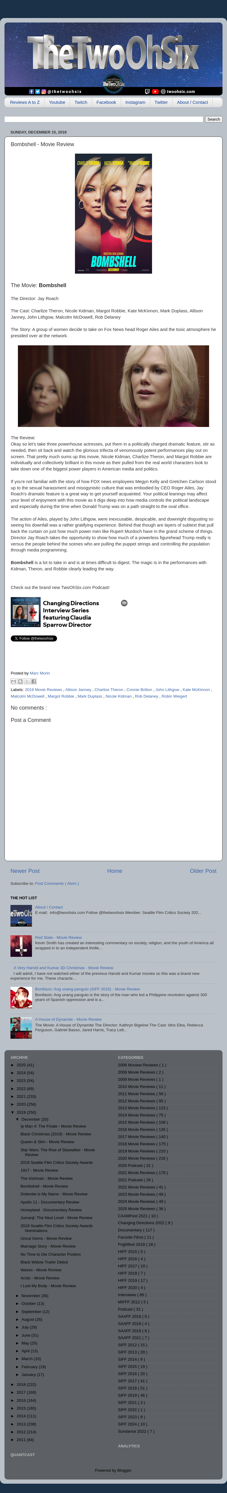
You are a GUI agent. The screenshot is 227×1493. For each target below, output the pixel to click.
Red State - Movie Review (58, 937)
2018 (22, 1384)
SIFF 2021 (128, 1402)
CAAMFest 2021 (133, 1216)
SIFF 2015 (128, 1366)
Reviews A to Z (25, 102)
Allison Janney (78, 689)
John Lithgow (168, 689)
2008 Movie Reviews (137, 1072)
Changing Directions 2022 (141, 1223)
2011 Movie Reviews (137, 1094)
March (28, 1358)
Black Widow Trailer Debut (44, 1262)
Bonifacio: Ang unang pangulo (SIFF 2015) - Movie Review (87, 989)
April (26, 1351)
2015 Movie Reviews (137, 1122)
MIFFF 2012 (129, 1302)
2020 (22, 1104)
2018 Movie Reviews (137, 1144)
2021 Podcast (131, 1180)
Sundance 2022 (132, 1431)
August (28, 1319)
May (26, 1343)
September (32, 1311)
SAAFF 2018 (130, 1323)
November (31, 1295)
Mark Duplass (90, 696)
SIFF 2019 (128, 1395)
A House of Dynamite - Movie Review (68, 1019)
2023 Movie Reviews (137, 1194)
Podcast (126, 1309)
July (26, 1327)
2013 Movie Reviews (137, 1108)
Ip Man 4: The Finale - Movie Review (53, 1126)
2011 (22, 1439)
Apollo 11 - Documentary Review (50, 1202)
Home (114, 871)
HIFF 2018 (128, 1273)
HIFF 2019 (128, 1280)
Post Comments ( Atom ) (57, 883)
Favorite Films (131, 1237)
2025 (22, 1065)
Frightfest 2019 (132, 1244)
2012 (22, 1432)
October (29, 1303)
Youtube (57, 102)
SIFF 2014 (128, 1359)
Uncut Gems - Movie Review (46, 1238)
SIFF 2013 (128, 1352)
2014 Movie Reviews (137, 1115)
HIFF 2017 (128, 1266)
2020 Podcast (131, 1165)
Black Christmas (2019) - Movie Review (56, 1134)
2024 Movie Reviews (137, 1201)
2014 (22, 1416)
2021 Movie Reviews (137, 1172)
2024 (22, 1073)
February (30, 1367)
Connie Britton (140, 689)
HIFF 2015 (128, 1251)
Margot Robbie (61, 696)
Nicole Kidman (119, 696)
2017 (22, 1392)
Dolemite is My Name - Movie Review (54, 1194)
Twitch (80, 102)
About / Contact (192, 102)
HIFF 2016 (128, 1259)
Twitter (161, 102)
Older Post (203, 871)
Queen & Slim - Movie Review (47, 1142)
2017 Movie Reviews (137, 1136)
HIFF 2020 (128, 1287)
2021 (22, 1096)
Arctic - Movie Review (40, 1278)
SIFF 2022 (128, 1409)
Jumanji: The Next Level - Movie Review (57, 1217)
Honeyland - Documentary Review (51, 1210)
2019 (22, 1112)
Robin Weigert (174, 696)
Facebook (106, 102)
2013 (22, 1424)
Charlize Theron (110, 689)
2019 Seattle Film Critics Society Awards (57, 1162)
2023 (22, 1080)
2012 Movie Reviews (137, 1101)
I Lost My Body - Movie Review (48, 1286)
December (31, 1119)
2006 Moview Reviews (138, 1065)
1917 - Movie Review (39, 1170)
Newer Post (25, 871)
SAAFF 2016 (130, 1316)
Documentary (130, 1230)
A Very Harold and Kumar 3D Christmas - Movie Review (63, 968)
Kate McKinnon (196, 689)
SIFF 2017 (128, 1381)
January (29, 1374)
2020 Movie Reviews (137, 1158)
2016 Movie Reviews (137, 1129)
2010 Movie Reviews (137, 1086)
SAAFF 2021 (130, 1337)
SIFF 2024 (128, 1424)
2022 (22, 1088)
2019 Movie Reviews (44, 689)
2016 (22, 1400)
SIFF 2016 (128, 1373)
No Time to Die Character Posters (51, 1254)
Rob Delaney (147, 696)
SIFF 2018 (128, 1388)
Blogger (124, 1470)
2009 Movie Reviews (137, 1079)
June (26, 1335)
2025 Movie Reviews (137, 1208)
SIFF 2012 (128, 1345)
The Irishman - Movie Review (47, 1178)
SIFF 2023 (128, 1417)
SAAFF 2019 (130, 1331)
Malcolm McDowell (28, 696)
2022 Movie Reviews (137, 1187)
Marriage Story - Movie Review (48, 1246)
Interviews (127, 1295)
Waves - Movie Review (41, 1270)
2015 (22, 1408)
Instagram (135, 102)
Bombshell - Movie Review (44, 1186)
